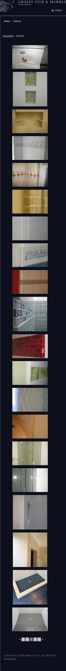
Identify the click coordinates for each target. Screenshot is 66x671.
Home (7, 21)
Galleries (8, 36)
